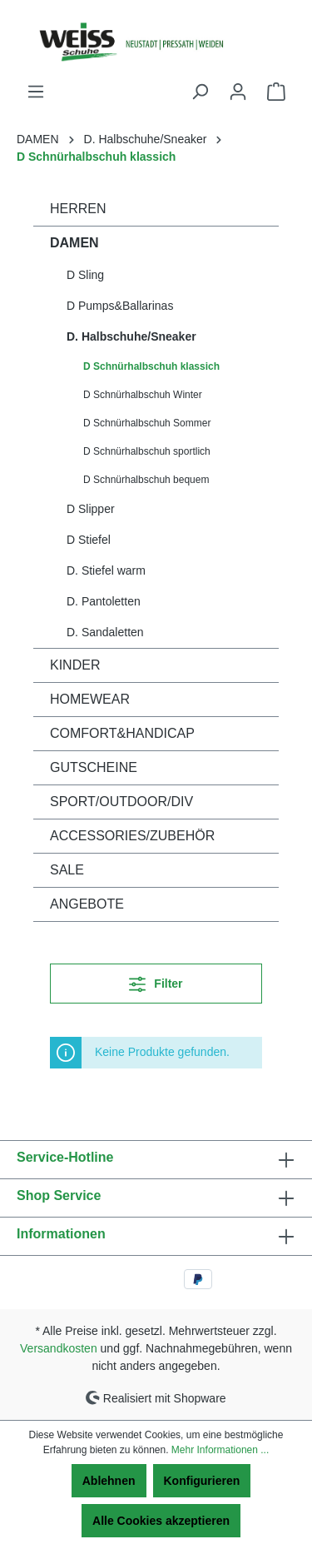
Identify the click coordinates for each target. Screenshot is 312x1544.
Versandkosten (58, 1348)
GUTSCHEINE (93, 767)
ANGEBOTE (87, 904)
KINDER (75, 665)
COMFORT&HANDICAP (122, 733)
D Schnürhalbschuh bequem (146, 480)
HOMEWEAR (90, 699)
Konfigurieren (202, 1480)
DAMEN (74, 243)
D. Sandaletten (105, 632)
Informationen (61, 1234)
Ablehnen (109, 1480)
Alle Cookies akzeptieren (161, 1520)
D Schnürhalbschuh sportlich (146, 451)
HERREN (78, 209)
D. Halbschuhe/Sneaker (131, 336)
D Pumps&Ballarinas (120, 305)
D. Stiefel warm (106, 570)
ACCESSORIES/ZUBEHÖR (132, 836)
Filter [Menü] (155, 980)
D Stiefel (89, 539)
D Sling (85, 274)
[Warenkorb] (276, 91)
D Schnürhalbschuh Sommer (146, 423)
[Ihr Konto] (238, 91)
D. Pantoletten (104, 601)
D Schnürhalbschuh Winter (142, 395)
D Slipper (91, 508)
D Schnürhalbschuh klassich (151, 366)
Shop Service (59, 1195)
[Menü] (36, 91)
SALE (67, 870)
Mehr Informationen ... (220, 1450)
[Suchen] (200, 91)
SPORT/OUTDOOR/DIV (121, 801)
